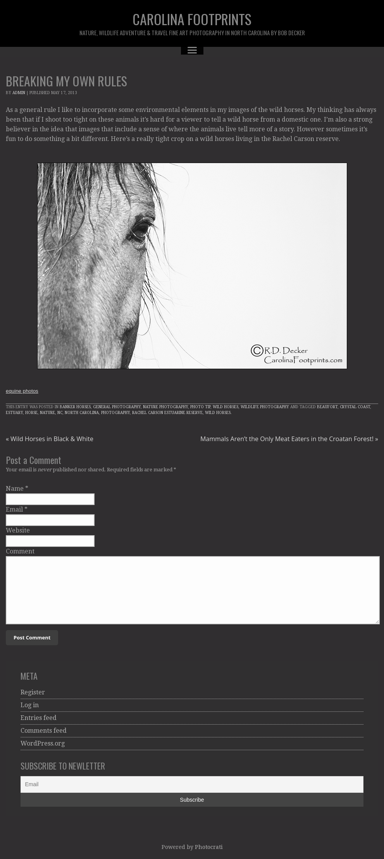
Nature (47, 413)
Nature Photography (165, 407)
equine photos (22, 391)
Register (33, 692)
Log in (30, 705)
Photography (115, 413)
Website (18, 530)
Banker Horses (75, 407)
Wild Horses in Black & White (49, 439)
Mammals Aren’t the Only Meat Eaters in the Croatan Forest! (289, 439)
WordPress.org (43, 743)
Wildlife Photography (265, 407)
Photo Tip (200, 407)
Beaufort (327, 407)
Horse (31, 413)
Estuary (14, 413)
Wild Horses (225, 407)
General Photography (117, 407)
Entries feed (39, 718)
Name (15, 488)
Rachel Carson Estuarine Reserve (167, 413)
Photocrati (209, 847)
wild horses (218, 413)
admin (18, 93)
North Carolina (82, 413)
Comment (20, 551)
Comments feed (44, 730)
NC (59, 413)
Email (14, 509)
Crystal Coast (355, 407)
